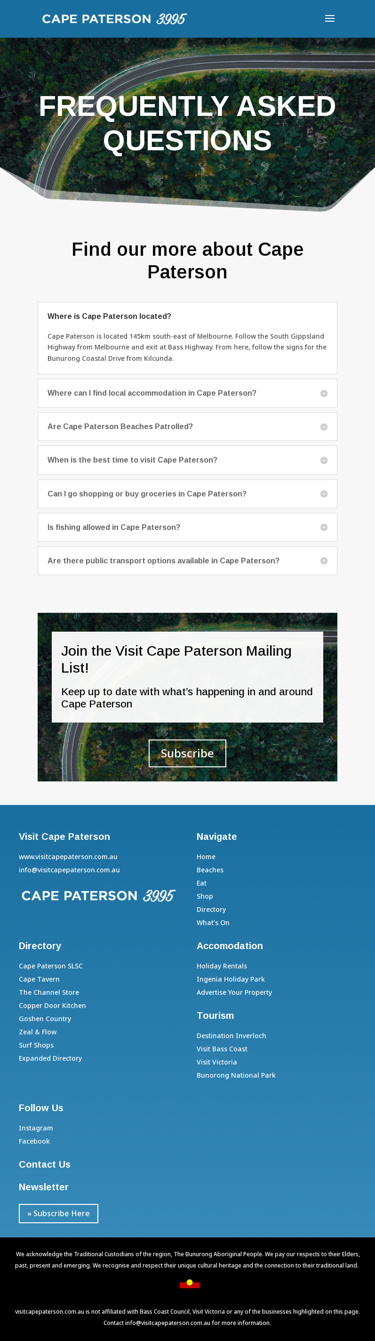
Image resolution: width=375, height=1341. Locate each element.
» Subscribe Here (58, 1213)
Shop (205, 896)
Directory (211, 909)
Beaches (210, 869)
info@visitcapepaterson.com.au (167, 1323)
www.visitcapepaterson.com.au (68, 856)
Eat (202, 882)
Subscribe (187, 753)
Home (206, 856)
